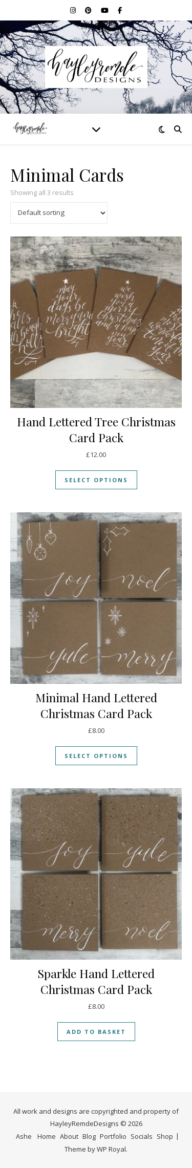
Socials (142, 1136)
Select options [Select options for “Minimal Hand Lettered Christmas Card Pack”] (96, 756)
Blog (89, 1136)
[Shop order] (59, 213)
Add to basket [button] (96, 1031)
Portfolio (113, 1136)
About (69, 1136)
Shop (165, 1136)
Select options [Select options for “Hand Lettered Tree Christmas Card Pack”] (96, 480)
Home (46, 1136)
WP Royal (111, 1149)
